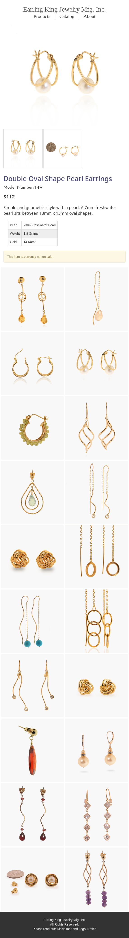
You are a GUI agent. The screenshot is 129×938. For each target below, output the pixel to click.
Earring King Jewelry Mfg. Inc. (64, 9)
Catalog (67, 16)
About (90, 16)
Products (41, 16)
